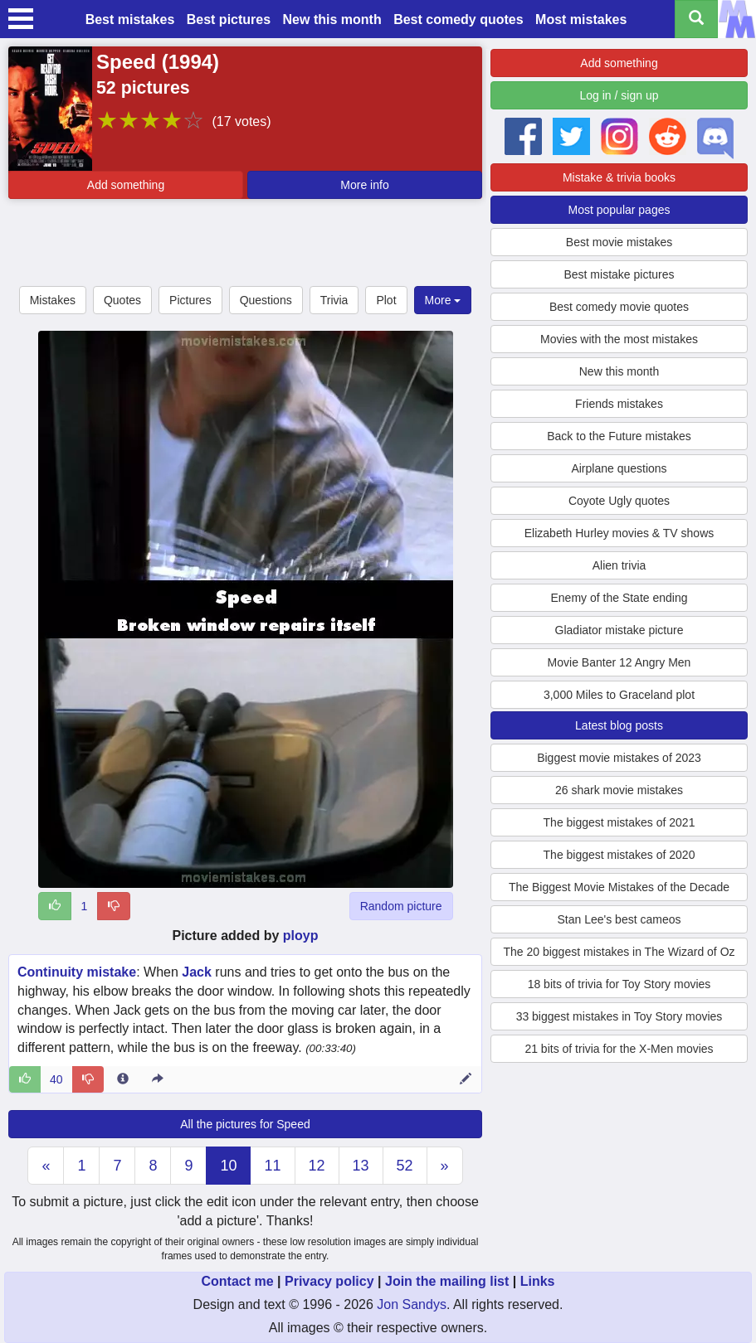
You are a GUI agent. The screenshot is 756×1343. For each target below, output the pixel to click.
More (443, 300)
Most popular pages (619, 209)
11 (272, 1165)
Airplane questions (618, 468)
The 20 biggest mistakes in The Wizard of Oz (618, 951)
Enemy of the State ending (619, 597)
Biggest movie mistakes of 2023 (619, 757)
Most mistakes (581, 19)
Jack (197, 972)
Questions (266, 300)
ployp (301, 935)
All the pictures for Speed (245, 1124)
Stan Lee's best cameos (619, 919)
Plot (386, 300)
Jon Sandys (411, 1304)
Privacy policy (329, 1281)
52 (405, 1165)
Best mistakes (130, 19)
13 (361, 1165)
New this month (332, 19)
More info (364, 185)
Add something (125, 185)
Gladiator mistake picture (619, 630)
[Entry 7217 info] (123, 1079)
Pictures (190, 300)
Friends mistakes (619, 403)
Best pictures (229, 19)
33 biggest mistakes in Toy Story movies (619, 1016)
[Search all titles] (696, 19)
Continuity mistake (76, 972)
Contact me (237, 1281)
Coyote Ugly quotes (619, 500)
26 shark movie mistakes (619, 790)
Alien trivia (619, 565)
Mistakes (53, 300)
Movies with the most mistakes (619, 339)
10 (228, 1165)
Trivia (334, 300)
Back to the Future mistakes (619, 436)
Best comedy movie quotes (619, 306)
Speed (126, 62)
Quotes (122, 300)
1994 (190, 62)
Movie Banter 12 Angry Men (619, 662)
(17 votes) (241, 121)
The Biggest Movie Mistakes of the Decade (619, 887)
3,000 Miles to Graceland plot (619, 694)
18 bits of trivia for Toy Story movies (619, 984)
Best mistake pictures (618, 274)
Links (537, 1281)
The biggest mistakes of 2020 (619, 854)
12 (317, 1165)
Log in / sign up (619, 95)
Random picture (401, 906)
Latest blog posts (619, 725)
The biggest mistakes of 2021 (619, 822)
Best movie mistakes (619, 242)
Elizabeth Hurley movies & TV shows (619, 533)
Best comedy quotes (458, 19)
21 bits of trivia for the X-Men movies (618, 1048)
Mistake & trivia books (619, 177)
